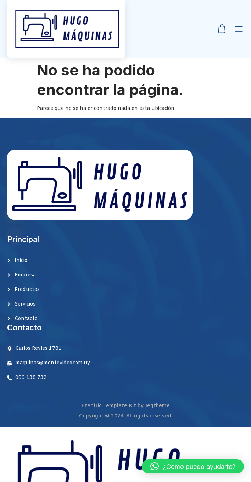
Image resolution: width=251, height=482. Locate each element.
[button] (193, 466)
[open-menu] (238, 29)
